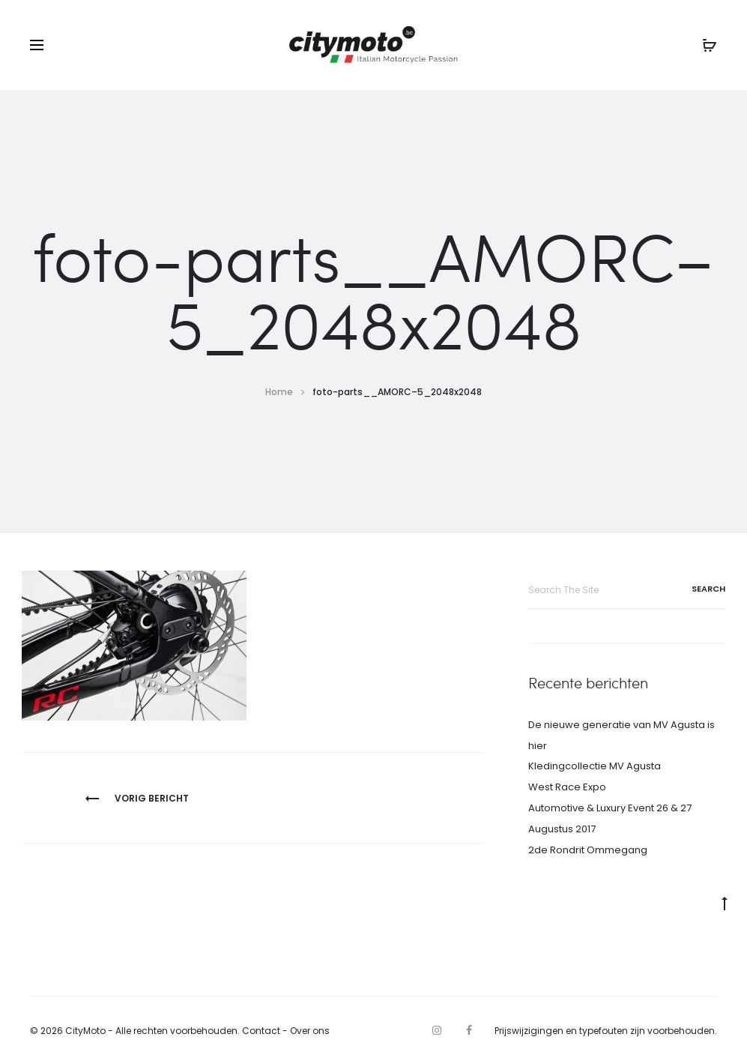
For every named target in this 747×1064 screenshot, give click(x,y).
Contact (261, 1030)
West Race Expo (567, 787)
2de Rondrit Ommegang (587, 850)
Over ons (310, 1030)
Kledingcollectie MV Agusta (594, 766)
